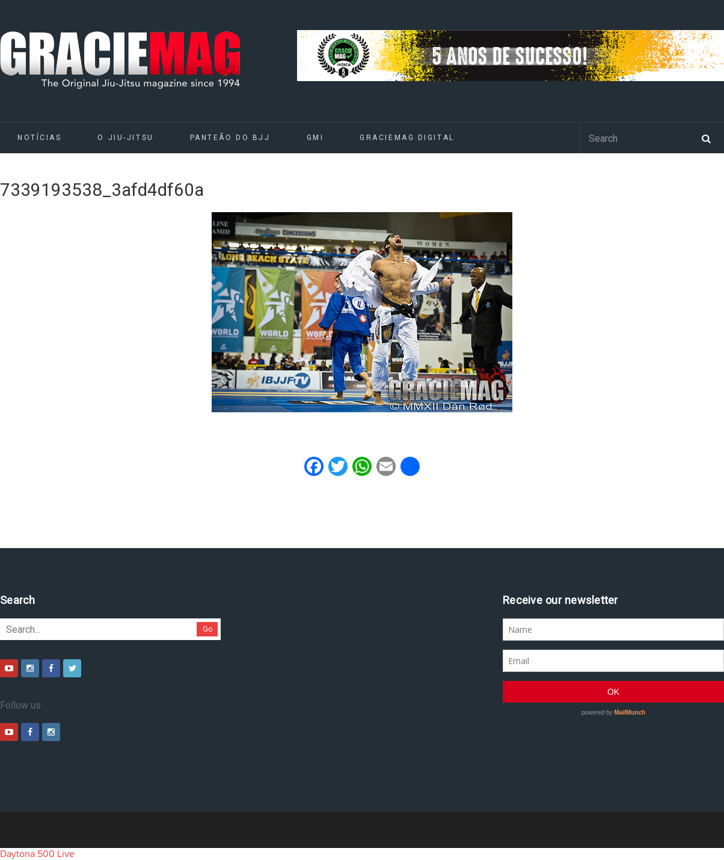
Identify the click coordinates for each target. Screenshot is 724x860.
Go (208, 628)
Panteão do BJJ (230, 137)
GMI (315, 137)
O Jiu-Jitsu (125, 137)
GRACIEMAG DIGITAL (407, 137)
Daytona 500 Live (37, 854)
